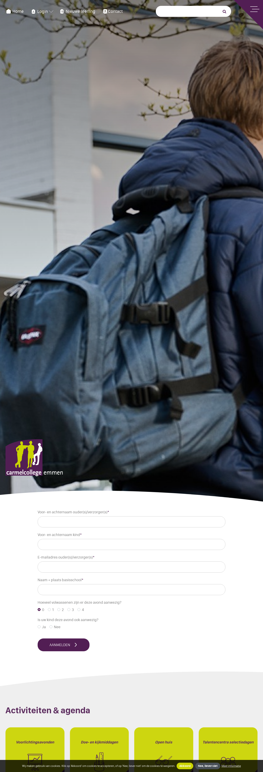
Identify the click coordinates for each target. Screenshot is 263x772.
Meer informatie (231, 766)
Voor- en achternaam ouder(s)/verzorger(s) (73, 512)
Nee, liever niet (208, 766)
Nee (57, 627)
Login (39, 11)
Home (14, 11)
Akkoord (184, 766)
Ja (44, 627)
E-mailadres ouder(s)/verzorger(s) (66, 557)
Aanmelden (63, 644)
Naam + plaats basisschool (60, 580)
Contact (112, 11)
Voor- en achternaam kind (60, 534)
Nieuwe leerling (77, 11)
